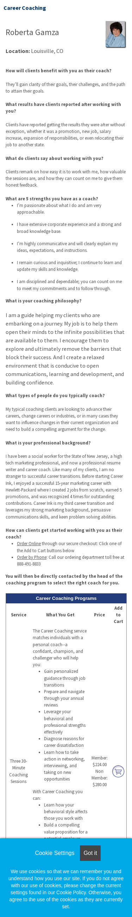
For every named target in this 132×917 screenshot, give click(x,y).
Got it (90, 853)
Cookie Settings (54, 853)
